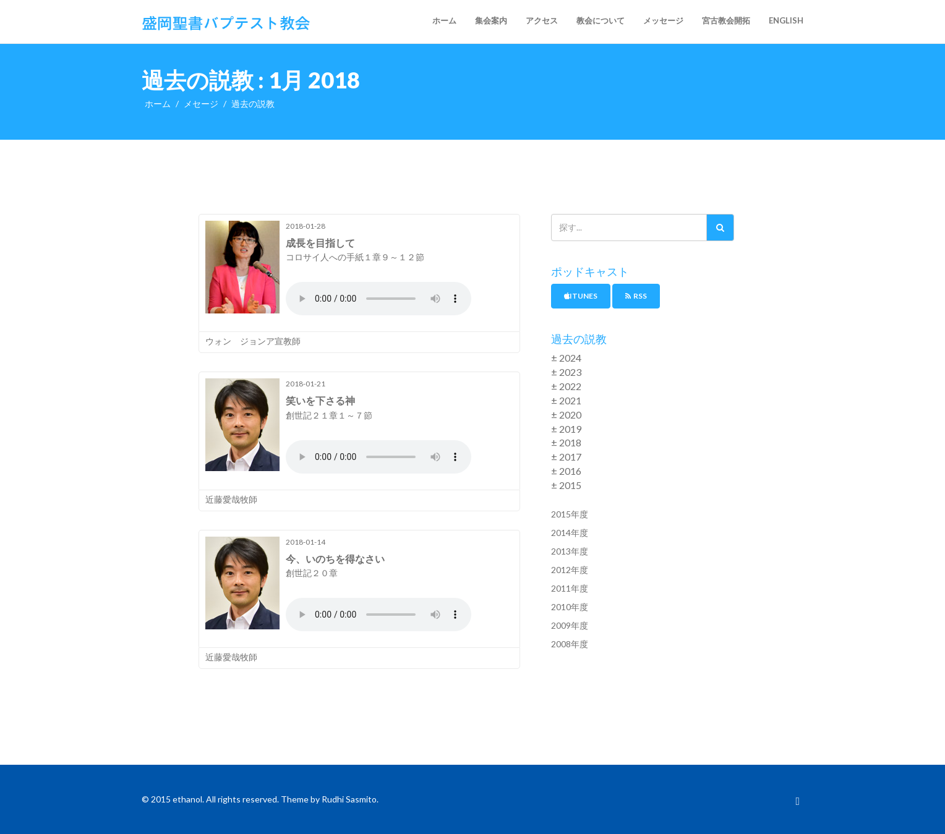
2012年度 (569, 569)
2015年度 (569, 514)
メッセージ (663, 20)
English (786, 20)
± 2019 (566, 429)
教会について (600, 20)
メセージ (201, 103)
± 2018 (566, 442)
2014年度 (569, 532)
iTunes (580, 295)
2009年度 (569, 625)
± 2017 (566, 456)
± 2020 (566, 414)
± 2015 (566, 485)
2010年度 (569, 607)
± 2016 (566, 471)
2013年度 (569, 551)
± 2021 (566, 400)
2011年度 (569, 588)
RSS (636, 295)
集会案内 (491, 20)
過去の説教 (253, 103)
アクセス (542, 20)
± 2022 (566, 386)
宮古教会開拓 (726, 20)
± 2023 (566, 372)
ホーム (444, 20)
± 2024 (566, 358)
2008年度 (569, 644)
